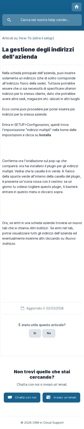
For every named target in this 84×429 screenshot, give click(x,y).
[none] (77, 7)
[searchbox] (42, 20)
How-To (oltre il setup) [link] (36, 38)
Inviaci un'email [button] (65, 397)
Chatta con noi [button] (25, 397)
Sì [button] (34, 333)
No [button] (49, 333)
